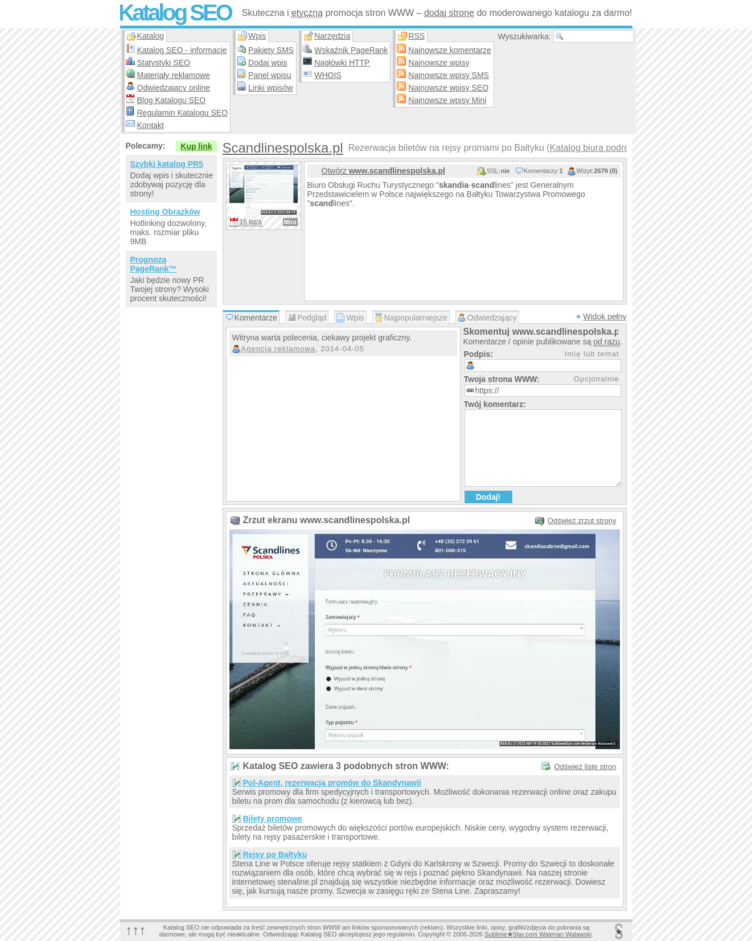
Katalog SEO (174, 12)
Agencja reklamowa (278, 348)
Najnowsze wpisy (438, 62)
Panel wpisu (269, 75)
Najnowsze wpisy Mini (447, 100)
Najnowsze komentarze (449, 50)
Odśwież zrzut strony (582, 520)
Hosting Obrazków (165, 211)
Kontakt (150, 125)
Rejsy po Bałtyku (275, 854)
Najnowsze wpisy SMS (448, 75)
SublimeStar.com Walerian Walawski (537, 934)
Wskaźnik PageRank (351, 50)
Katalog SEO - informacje (182, 50)
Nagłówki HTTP (341, 62)
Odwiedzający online (173, 87)
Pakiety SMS (271, 50)
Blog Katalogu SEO (171, 100)
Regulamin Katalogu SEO (182, 112)
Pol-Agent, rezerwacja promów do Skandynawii (332, 782)
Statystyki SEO (163, 62)
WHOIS (327, 75)
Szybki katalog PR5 (166, 164)
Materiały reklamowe (173, 75)
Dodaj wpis (267, 62)
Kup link (196, 146)
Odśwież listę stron (585, 766)
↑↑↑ (136, 930)
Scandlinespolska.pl (283, 147)
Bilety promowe (272, 818)
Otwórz (383, 170)
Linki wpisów (270, 87)
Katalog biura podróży (594, 148)
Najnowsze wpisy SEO (448, 87)
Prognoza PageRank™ (153, 264)
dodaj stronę (449, 13)
